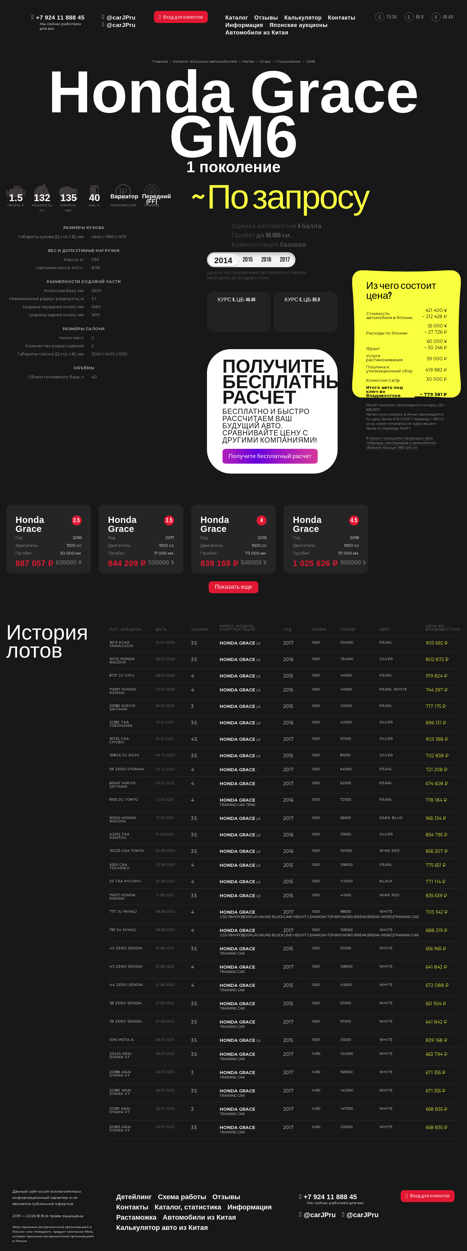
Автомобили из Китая (199, 1217)
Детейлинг (134, 1197)
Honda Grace (49, 524)
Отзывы (226, 1197)
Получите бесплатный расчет (270, 456)
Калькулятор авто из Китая (162, 1227)
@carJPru (121, 17)
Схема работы (182, 1197)
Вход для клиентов (428, 1196)
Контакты (132, 1207)
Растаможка (136, 1217)
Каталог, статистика (188, 1207)
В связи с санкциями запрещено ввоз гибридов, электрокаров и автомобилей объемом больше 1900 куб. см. (401, 443)
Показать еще (233, 587)
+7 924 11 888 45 (60, 17)
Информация (249, 1207)
